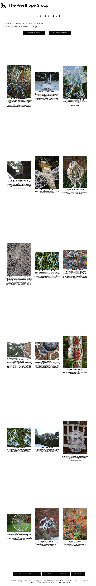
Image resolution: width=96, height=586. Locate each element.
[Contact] (78, 574)
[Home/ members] (34, 574)
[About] (63, 574)
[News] (49, 574)
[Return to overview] (34, 33)
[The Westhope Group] (29, 5)
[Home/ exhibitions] (60, 33)
